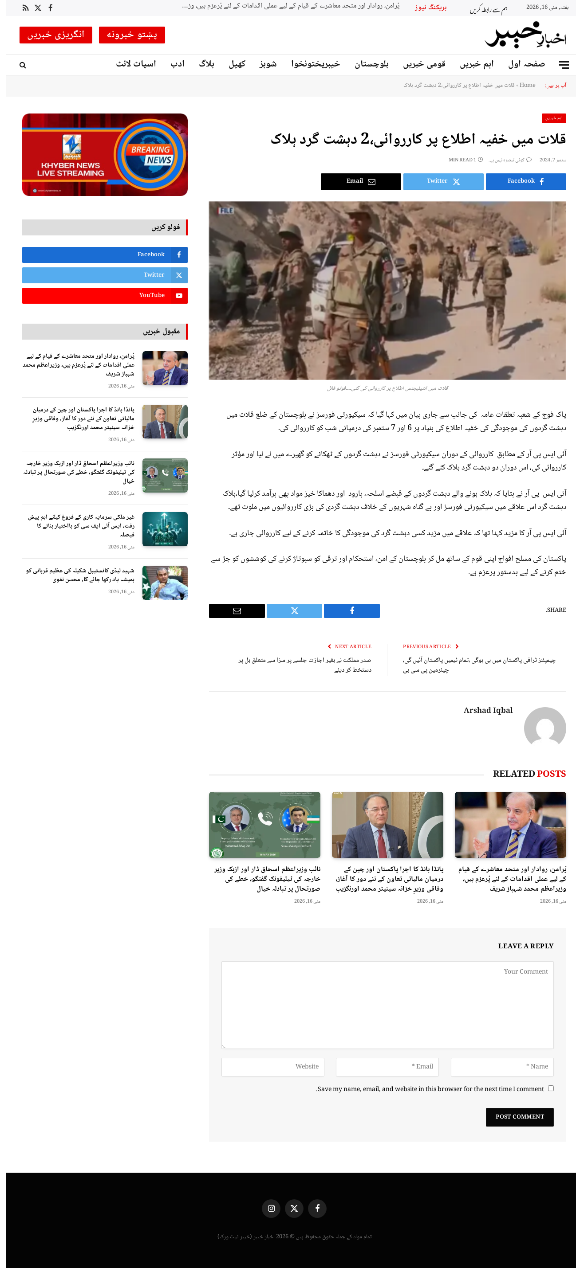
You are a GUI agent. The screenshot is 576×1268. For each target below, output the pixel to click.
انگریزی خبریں (50, 35)
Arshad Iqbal (482, 711)
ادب (171, 64)
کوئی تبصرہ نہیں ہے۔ (503, 160)
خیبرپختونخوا (309, 64)
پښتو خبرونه (125, 35)
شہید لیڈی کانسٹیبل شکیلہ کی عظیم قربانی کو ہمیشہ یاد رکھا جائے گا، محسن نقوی (74, 575)
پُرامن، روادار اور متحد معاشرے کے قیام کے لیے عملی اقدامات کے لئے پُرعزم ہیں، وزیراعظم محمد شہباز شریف (282, 6)
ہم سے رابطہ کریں (482, 8)
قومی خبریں (418, 64)
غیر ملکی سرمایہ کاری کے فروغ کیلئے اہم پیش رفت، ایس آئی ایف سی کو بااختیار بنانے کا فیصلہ (75, 526)
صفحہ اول (520, 64)
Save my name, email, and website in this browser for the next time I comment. (424, 1089)
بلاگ (200, 64)
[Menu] (558, 65)
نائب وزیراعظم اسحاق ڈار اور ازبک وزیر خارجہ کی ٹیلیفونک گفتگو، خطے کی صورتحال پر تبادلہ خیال (261, 879)
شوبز (262, 64)
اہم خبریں (471, 64)
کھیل (230, 64)
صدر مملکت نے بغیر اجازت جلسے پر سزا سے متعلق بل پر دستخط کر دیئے (298, 666)
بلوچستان (365, 64)
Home (521, 85)
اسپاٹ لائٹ (130, 64)
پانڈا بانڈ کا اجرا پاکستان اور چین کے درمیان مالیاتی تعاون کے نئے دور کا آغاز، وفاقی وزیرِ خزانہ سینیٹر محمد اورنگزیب (383, 879)
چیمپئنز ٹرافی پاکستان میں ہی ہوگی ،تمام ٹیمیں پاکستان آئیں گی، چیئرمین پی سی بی (473, 666)
